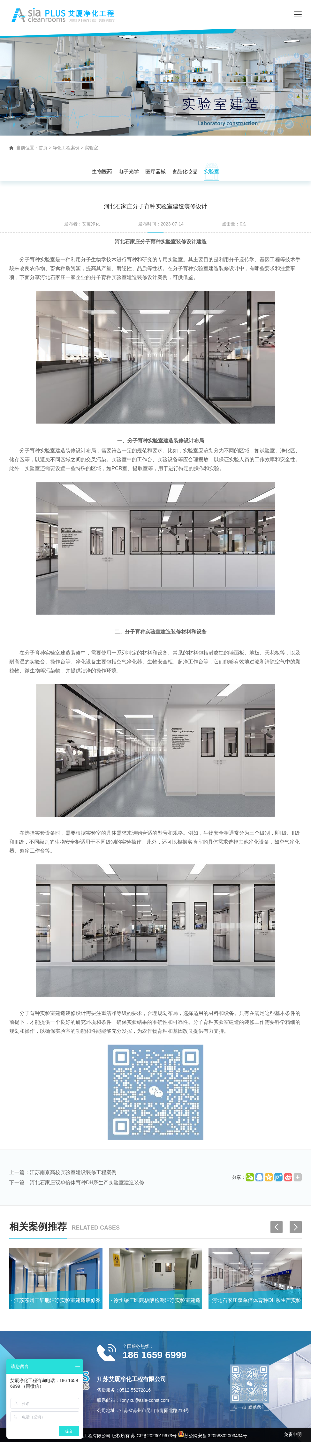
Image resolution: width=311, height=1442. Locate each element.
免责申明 (293, 1434)
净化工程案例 (66, 147)
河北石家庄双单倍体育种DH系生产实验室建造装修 (87, 1182)
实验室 (91, 147)
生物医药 (102, 171)
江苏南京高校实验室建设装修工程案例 (73, 1172)
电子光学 (128, 171)
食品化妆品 (185, 171)
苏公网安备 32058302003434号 (212, 1435)
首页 (43, 147)
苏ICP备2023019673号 (154, 1435)
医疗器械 (155, 171)
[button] (296, 1227)
